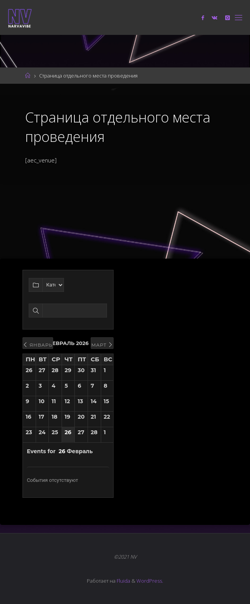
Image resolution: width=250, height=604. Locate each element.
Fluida (123, 580)
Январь (38, 345)
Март (102, 345)
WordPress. (149, 580)
